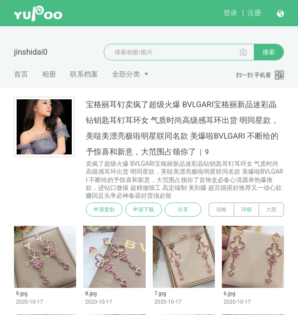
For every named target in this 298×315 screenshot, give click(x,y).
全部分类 (126, 74)
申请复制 (104, 209)
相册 (49, 74)
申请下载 (143, 209)
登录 (230, 13)
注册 (254, 13)
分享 (183, 209)
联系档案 (84, 74)
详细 (246, 209)
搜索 (269, 52)
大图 (271, 209)
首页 (21, 74)
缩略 (221, 209)
